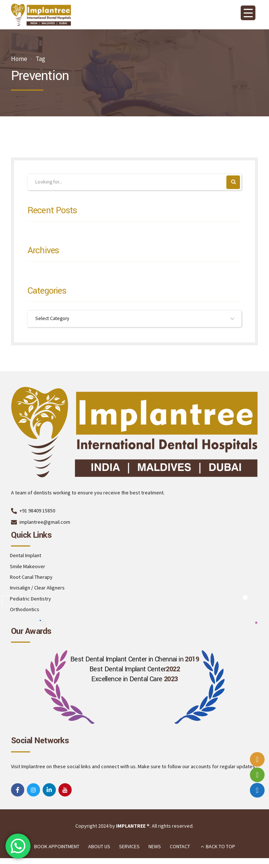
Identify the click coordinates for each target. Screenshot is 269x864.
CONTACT (180, 847)
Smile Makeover (27, 567)
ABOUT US (99, 847)
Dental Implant (25, 556)
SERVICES (129, 847)
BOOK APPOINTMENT (56, 847)
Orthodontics (24, 610)
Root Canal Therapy (31, 577)
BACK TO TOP (220, 847)
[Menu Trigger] (248, 13)
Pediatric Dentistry (30, 599)
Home (19, 59)
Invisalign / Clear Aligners (37, 588)
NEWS (154, 847)
